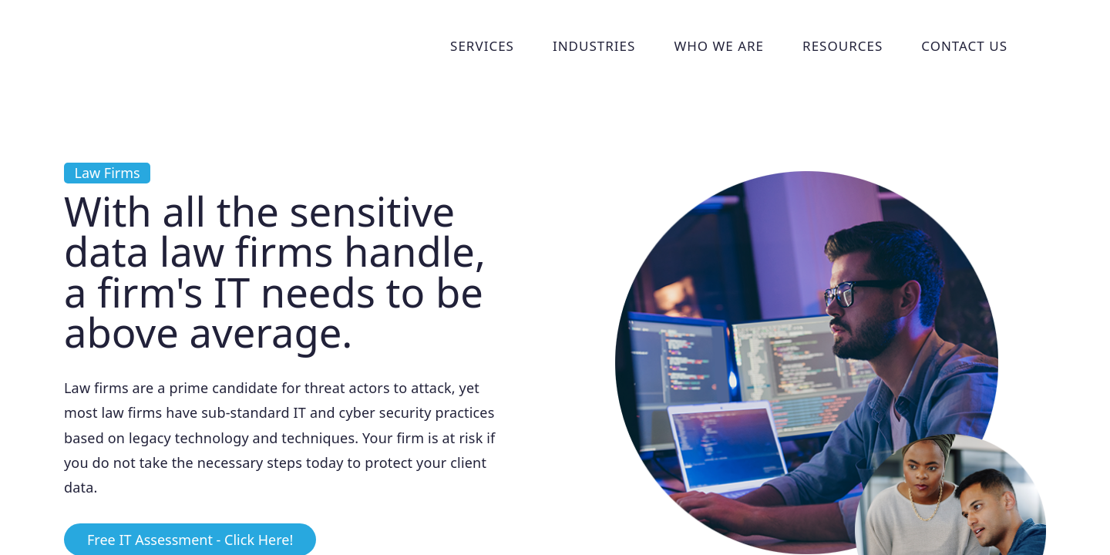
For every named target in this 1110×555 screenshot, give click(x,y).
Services (482, 46)
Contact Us (964, 46)
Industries (594, 46)
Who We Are (719, 46)
